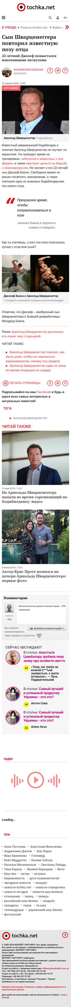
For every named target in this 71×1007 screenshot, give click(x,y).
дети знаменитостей (44, 878)
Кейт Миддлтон (15, 860)
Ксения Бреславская (28, 69)
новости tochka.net (17, 887)
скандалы (11, 905)
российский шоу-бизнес (21, 901)
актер (25, 874)
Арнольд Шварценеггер (30, 418)
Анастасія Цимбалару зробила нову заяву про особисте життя (44, 656)
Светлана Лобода (53, 865)
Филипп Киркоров (39, 869)
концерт (41, 883)
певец (29, 896)
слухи (27, 905)
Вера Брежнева (15, 856)
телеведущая (14, 910)
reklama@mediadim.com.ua (55, 968)
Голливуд (38, 856)
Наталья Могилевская (20, 865)
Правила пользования (12, 987)
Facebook (44, 392)
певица (43, 896)
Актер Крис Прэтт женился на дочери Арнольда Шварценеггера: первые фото (34, 576)
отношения (12, 896)
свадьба (49, 901)
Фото (61, 869)
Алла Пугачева (15, 846)
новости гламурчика (50, 887)
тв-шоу (41, 905)
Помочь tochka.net (34, 27)
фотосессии (12, 914)
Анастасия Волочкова (46, 846)
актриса (40, 874)
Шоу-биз (10, 874)
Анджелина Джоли (18, 851)
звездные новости (17, 883)
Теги (7, 834)
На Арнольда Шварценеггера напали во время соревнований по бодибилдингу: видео (34, 497)
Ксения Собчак (42, 860)
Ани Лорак (44, 851)
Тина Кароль (13, 869)
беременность (14, 878)
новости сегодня (16, 892)
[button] (58, 18)
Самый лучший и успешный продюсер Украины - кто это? (43, 693)
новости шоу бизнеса (48, 892)
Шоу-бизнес (11, 88)
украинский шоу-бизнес (45, 910)
